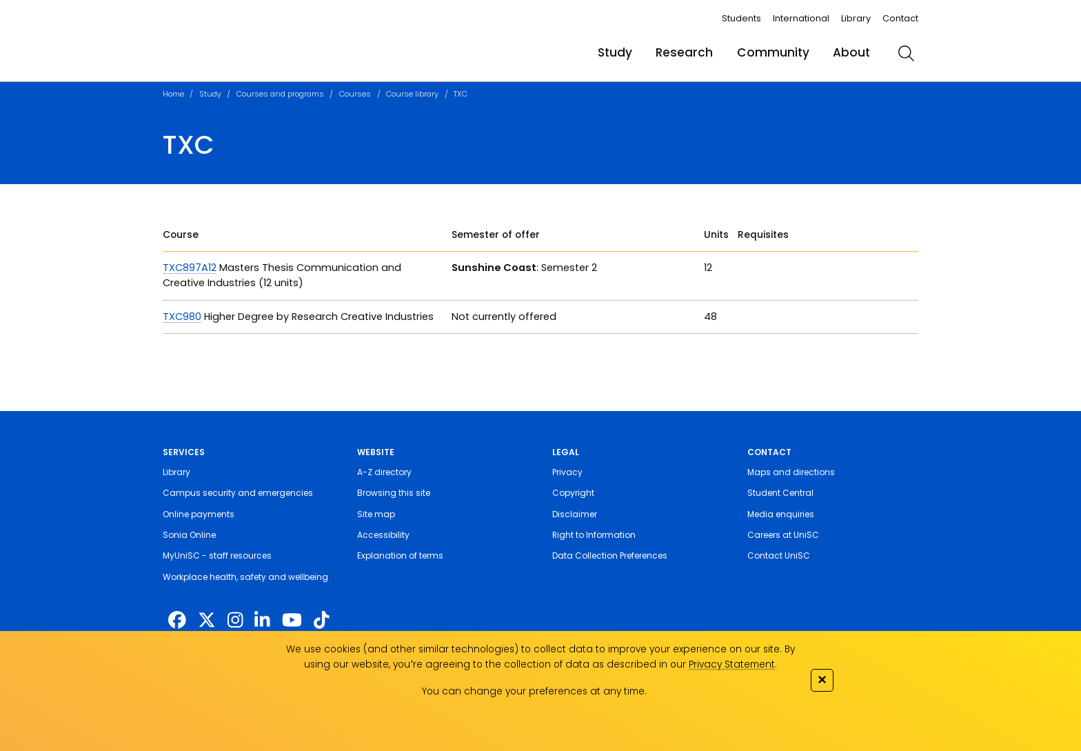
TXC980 (182, 316)
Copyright (573, 493)
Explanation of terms (400, 555)
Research (684, 52)
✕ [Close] (822, 680)
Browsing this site (393, 493)
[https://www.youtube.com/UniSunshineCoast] (292, 620)
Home (173, 93)
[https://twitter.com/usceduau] (207, 620)
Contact (900, 18)
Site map (376, 514)
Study (615, 52)
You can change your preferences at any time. (534, 691)
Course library (412, 93)
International (801, 18)
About (851, 52)
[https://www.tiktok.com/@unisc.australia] (321, 620)
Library (856, 18)
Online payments (198, 514)
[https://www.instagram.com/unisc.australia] (235, 620)
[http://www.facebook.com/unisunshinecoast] (177, 620)
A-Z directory (384, 472)
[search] (905, 53)
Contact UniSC (778, 555)
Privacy (567, 472)
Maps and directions (791, 472)
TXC (460, 93)
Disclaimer (574, 514)
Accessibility (383, 535)
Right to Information (594, 535)
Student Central (780, 493)
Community (773, 52)
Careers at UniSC (783, 535)
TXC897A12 (189, 267)
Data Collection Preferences (609, 555)
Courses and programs (280, 93)
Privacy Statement (732, 664)
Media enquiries (780, 514)
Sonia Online (189, 535)
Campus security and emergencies (238, 493)
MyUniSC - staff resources (217, 555)
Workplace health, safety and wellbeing (245, 577)
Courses (355, 93)
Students (741, 18)
